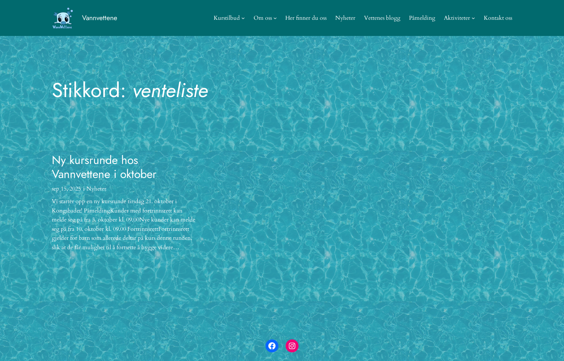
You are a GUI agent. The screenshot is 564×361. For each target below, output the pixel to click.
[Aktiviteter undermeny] (473, 18)
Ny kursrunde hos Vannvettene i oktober (104, 167)
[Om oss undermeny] (275, 18)
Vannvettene (99, 18)
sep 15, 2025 (66, 189)
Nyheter (96, 189)
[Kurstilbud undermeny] (243, 18)
